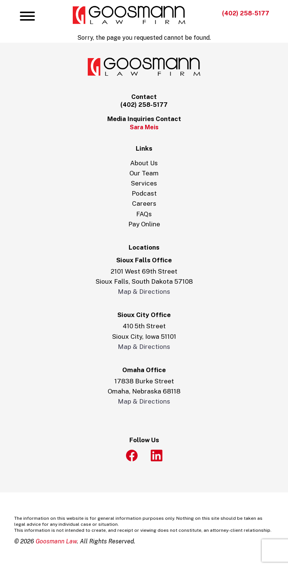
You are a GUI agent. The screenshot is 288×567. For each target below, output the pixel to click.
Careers (144, 203)
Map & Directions (144, 291)
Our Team (144, 173)
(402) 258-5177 (245, 13)
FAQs (144, 214)
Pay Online (144, 224)
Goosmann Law (56, 541)
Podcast (144, 193)
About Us (144, 163)
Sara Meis (144, 127)
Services (144, 183)
